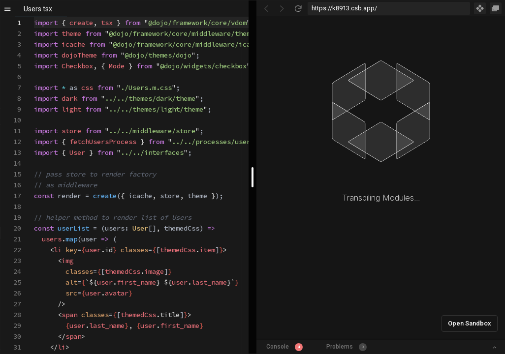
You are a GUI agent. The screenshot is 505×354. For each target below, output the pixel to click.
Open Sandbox (469, 323)
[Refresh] (298, 8)
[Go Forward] (282, 8)
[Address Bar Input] (389, 8)
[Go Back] (266, 8)
